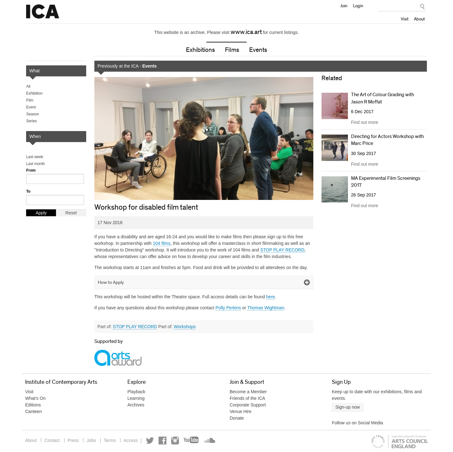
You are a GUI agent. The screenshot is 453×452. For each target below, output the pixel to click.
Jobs (91, 440)
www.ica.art (246, 32)
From (31, 170)
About (419, 19)
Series (31, 121)
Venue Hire (240, 411)
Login (358, 5)
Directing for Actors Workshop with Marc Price (387, 140)
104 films (162, 243)
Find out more (364, 122)
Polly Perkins (228, 307)
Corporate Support (248, 404)
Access (131, 440)
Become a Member (248, 391)
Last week (34, 157)
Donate (237, 418)
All (28, 86)
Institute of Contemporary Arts (42, 11)
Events (258, 50)
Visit (404, 19)
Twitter (150, 440)
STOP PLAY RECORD (282, 249)
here (270, 296)
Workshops (185, 326)
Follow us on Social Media (357, 422)
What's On (35, 398)
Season (32, 114)
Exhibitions (200, 50)
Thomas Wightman (265, 307)
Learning (136, 398)
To (28, 191)
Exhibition (34, 93)
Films (232, 50)
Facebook (162, 440)
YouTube (191, 440)
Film (29, 100)
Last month (35, 164)
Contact (51, 440)
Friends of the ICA (247, 398)
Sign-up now (347, 407)
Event (31, 107)
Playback (136, 391)
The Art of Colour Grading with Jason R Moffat (382, 98)
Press (73, 440)
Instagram (175, 440)
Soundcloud (209, 440)
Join (343, 5)
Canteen (33, 411)
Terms (110, 440)
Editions (33, 404)
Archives (135, 404)
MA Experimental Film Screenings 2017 (385, 182)
